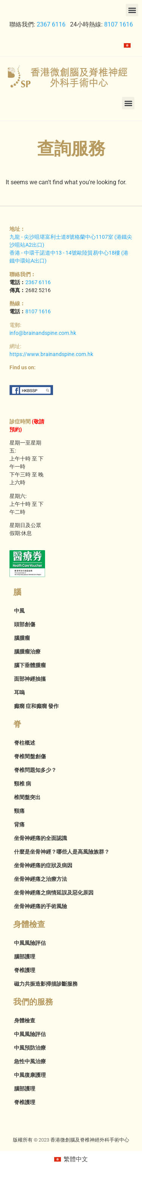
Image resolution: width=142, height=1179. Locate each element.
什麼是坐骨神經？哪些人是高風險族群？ (61, 852)
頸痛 (19, 811)
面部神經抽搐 (30, 679)
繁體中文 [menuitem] (76, 1159)
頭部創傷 (24, 624)
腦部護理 (24, 956)
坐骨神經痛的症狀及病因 (43, 865)
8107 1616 (118, 24)
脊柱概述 (24, 743)
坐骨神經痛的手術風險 (40, 906)
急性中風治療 (30, 1061)
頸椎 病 (22, 784)
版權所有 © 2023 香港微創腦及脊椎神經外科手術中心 (71, 1140)
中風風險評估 (30, 943)
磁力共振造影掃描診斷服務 (46, 984)
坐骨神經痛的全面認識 (40, 838)
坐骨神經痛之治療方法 (40, 879)
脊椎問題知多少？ (35, 770)
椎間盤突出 (27, 797)
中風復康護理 (30, 1075)
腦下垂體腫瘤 (30, 665)
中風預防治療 (30, 1048)
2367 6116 (51, 24)
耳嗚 (19, 692)
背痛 (19, 824)
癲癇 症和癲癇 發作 (36, 706)
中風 (19, 611)
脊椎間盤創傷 (30, 756)
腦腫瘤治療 (27, 652)
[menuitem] (127, 45)
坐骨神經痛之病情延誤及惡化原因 (54, 893)
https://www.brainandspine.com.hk (51, 354)
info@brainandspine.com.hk (42, 333)
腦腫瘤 (22, 638)
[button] (132, 10)
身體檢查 (24, 1020)
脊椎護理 (24, 970)
